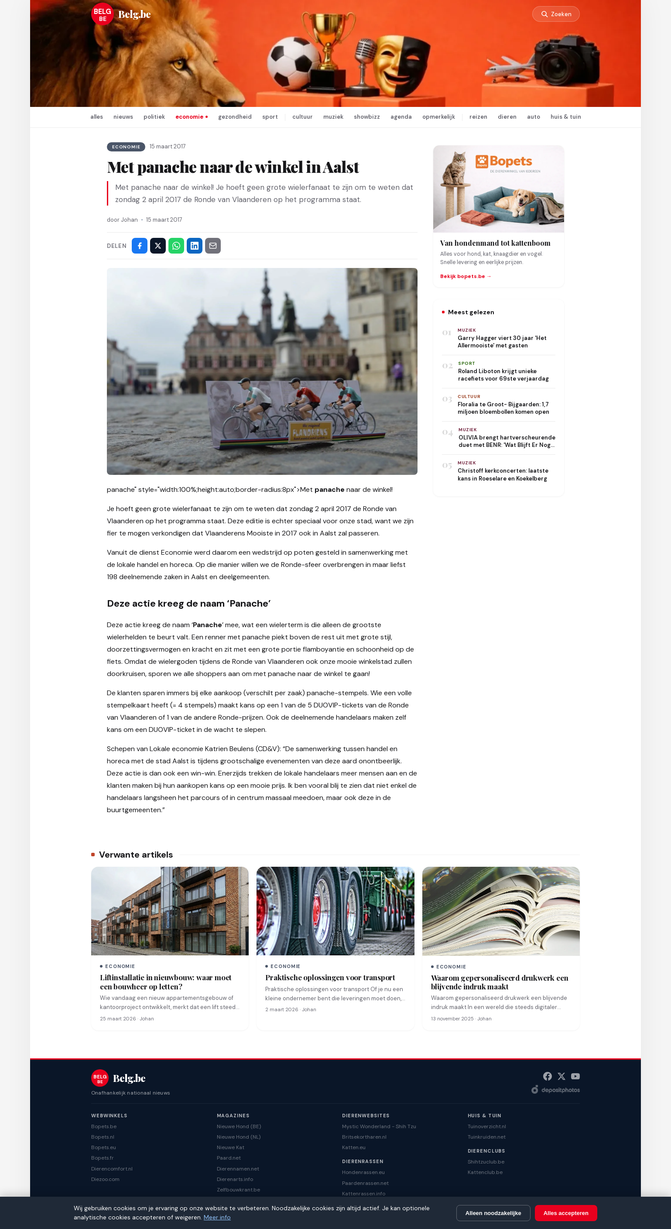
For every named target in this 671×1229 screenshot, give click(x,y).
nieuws (123, 116)
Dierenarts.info (235, 1179)
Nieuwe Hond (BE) (239, 1126)
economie (189, 116)
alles (96, 116)
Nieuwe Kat (230, 1147)
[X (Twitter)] (561, 1076)
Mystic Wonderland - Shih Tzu (379, 1126)
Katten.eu (354, 1147)
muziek (333, 116)
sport (270, 116)
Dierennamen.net (238, 1168)
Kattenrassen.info (363, 1193)
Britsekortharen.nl (364, 1136)
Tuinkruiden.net (487, 1136)
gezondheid (235, 116)
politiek (154, 116)
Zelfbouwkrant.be (238, 1189)
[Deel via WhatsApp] (176, 246)
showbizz (367, 116)
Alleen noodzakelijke (493, 1213)
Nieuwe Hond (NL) (238, 1136)
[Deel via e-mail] (213, 246)
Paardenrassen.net (365, 1183)
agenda (401, 116)
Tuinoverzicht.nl (487, 1126)
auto (533, 116)
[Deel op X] (158, 246)
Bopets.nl (102, 1136)
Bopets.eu (103, 1147)
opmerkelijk (438, 116)
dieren (507, 116)
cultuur (302, 116)
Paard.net (229, 1157)
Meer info (217, 1217)
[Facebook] (547, 1076)
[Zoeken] (555, 14)
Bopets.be (103, 1126)
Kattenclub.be (485, 1172)
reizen (478, 116)
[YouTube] (575, 1076)
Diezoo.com (105, 1179)
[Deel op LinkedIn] (194, 246)
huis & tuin (566, 116)
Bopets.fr (102, 1157)
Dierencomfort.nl (112, 1168)
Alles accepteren (566, 1213)
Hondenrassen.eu (363, 1172)
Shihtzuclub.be (486, 1161)
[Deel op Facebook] (139, 246)
